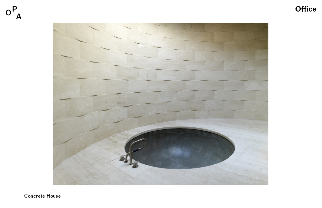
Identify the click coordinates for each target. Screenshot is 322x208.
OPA (13, 12)
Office (305, 9)
